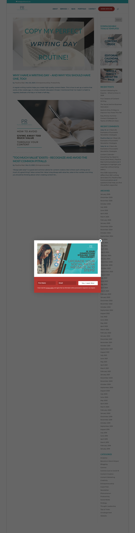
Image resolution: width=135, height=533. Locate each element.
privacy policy (50, 288)
